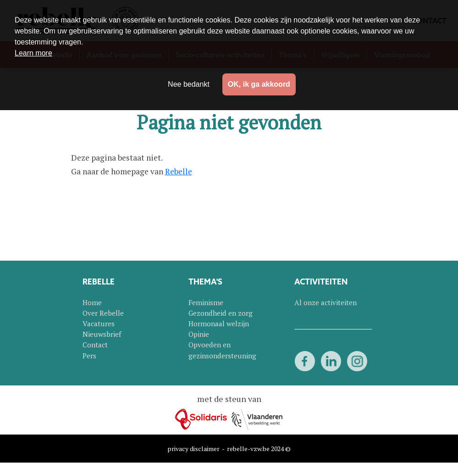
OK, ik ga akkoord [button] (259, 84)
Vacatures (99, 323)
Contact (95, 344)
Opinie (198, 334)
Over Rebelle (103, 313)
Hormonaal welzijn (218, 323)
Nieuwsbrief (102, 334)
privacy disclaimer (193, 448)
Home (92, 302)
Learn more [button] (33, 53)
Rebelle (178, 171)
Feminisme (205, 302)
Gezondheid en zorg (220, 313)
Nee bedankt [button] (189, 84)
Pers (89, 355)
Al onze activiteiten (325, 302)
